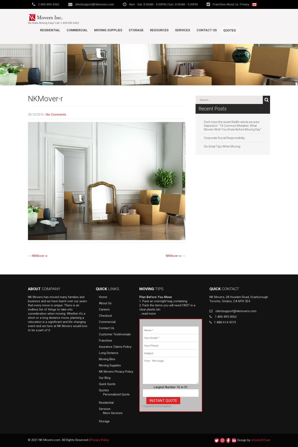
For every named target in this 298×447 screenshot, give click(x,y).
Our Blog (105, 378)
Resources (159, 30)
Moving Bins (107, 359)
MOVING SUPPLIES (108, 30)
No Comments (56, 114)
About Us (232, 4)
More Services (113, 413)
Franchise (219, 4)
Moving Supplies (110, 365)
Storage (136, 30)
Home (103, 297)
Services (182, 30)
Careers (104, 309)
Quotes (229, 30)
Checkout (105, 316)
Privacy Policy (99, 440)
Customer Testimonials (115, 334)
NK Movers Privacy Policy (116, 371)
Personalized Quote (116, 394)
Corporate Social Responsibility (224, 138)
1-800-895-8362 (48, 4)
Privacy (244, 4)
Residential (50, 30)
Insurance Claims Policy (115, 347)
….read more (147, 313)
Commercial (77, 30)
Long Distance (108, 353)
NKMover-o (37, 256)
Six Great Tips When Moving (222, 146)
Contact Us (207, 30)
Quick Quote (107, 384)
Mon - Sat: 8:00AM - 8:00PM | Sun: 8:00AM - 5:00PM (163, 4)
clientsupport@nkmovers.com (94, 4)
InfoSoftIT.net (260, 440)
